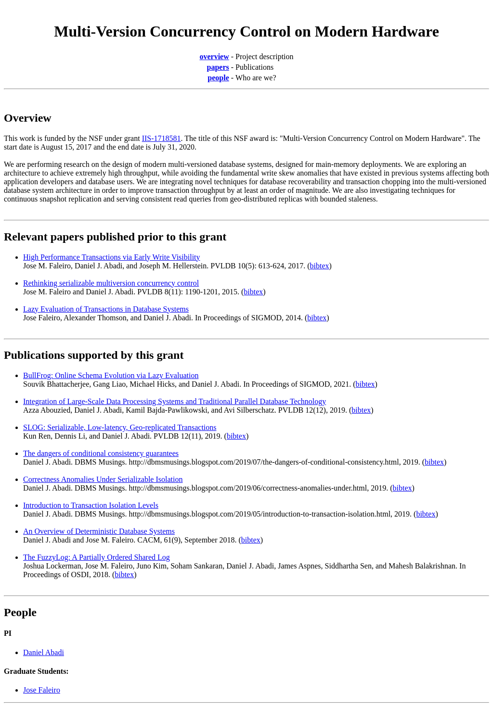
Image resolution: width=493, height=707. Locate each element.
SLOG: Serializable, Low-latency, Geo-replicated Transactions (120, 427)
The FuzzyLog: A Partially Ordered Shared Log (96, 557)
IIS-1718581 (161, 138)
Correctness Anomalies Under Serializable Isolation (102, 479)
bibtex (319, 266)
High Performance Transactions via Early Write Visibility (111, 257)
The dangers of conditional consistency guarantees (101, 453)
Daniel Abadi (43, 652)
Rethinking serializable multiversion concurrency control (111, 283)
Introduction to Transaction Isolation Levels (90, 505)
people (218, 78)
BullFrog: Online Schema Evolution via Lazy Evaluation (110, 375)
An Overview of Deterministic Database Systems (99, 531)
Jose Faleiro (41, 690)
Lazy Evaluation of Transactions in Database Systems (106, 309)
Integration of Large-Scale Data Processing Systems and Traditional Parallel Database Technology (174, 401)
